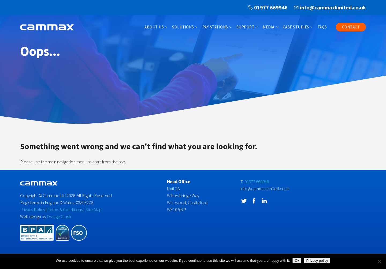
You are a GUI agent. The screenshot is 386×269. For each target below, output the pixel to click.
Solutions (183, 27)
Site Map (94, 209)
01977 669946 (271, 7)
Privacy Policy (32, 209)
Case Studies (296, 27)
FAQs (322, 27)
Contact (351, 27)
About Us (154, 27)
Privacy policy (317, 261)
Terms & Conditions (65, 209)
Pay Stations (215, 27)
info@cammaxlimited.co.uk (333, 7)
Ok (297, 261)
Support (245, 27)
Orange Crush (59, 216)
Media (268, 27)
